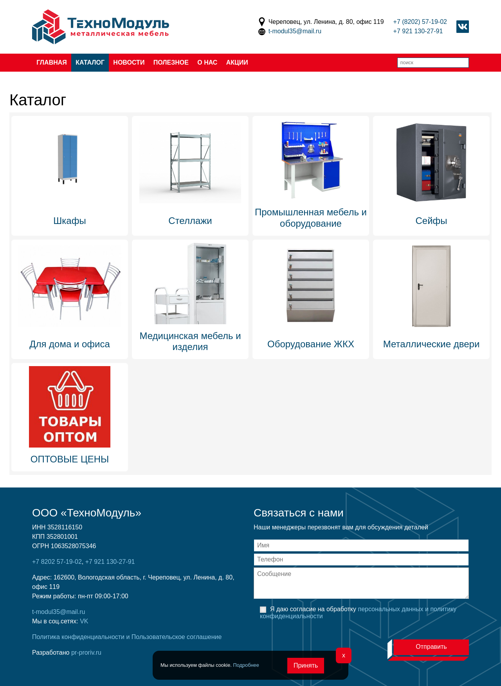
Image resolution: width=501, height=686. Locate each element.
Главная (51, 62)
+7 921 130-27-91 (418, 31)
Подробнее (246, 665)
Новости (128, 62)
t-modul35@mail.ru (295, 31)
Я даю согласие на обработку (358, 612)
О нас (207, 62)
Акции (237, 62)
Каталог (90, 62)
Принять (306, 665)
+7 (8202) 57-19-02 (420, 21)
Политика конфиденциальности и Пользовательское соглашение (127, 637)
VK (84, 621)
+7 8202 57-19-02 (57, 561)
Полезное (171, 62)
